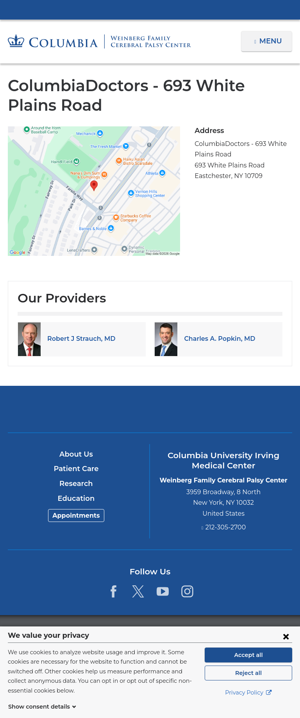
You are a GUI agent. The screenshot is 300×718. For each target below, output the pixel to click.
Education (76, 498)
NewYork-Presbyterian (150, 412)
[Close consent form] (286, 645)
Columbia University (166, 630)
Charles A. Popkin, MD (217, 338)
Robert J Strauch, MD (79, 338)
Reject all (248, 682)
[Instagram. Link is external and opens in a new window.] (187, 591)
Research (76, 484)
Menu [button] (271, 41)
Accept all (248, 664)
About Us (76, 454)
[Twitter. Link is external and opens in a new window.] (138, 591)
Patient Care (75, 469)
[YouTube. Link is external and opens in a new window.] (162, 591)
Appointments (76, 515)
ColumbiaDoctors (243, 409)
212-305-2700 (225, 527)
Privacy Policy (248, 702)
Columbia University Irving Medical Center (150, 9)
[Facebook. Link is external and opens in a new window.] (113, 591)
